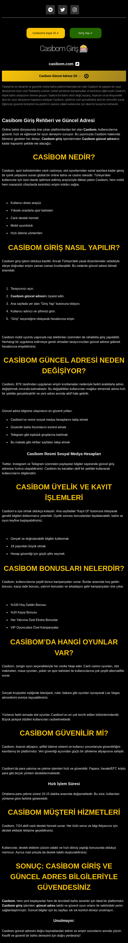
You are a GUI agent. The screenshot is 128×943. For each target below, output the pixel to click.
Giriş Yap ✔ (86, 33)
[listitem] (64, 64)
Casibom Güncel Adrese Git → (64, 76)
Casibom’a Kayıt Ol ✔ (45, 33)
